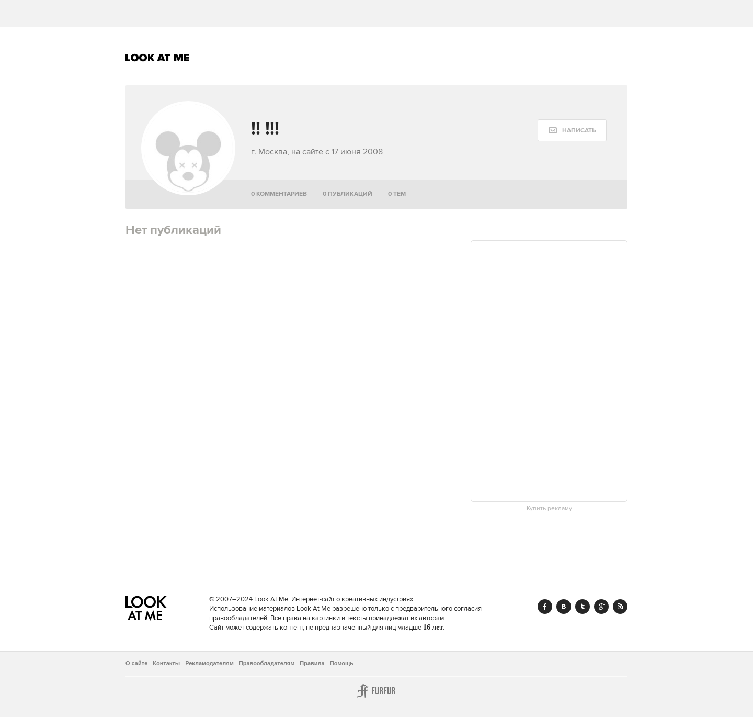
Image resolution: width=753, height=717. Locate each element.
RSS (620, 606)
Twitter (582, 606)
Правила (312, 663)
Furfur (376, 691)
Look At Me (158, 57)
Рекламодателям (209, 663)
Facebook (545, 606)
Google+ (601, 606)
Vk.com (563, 606)
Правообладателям (267, 663)
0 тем (397, 194)
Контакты (166, 663)
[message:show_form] (572, 130)
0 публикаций (347, 194)
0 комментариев (279, 194)
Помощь (341, 663)
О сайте (136, 663)
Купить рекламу (549, 509)
